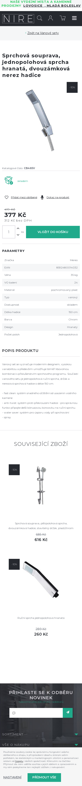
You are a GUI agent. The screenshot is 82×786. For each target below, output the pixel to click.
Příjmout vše (44, 777)
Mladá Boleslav (63, 6)
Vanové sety (49, 33)
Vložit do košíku (53, 232)
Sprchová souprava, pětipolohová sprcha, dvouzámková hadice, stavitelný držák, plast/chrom (41, 526)
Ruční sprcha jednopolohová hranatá (41, 617)
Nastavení (12, 777)
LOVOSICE (34, 6)
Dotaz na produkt (58, 197)
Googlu (19, 761)
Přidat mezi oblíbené (24, 197)
